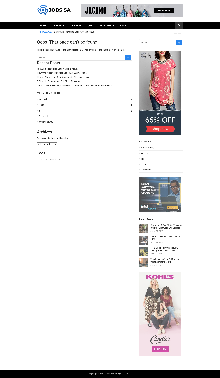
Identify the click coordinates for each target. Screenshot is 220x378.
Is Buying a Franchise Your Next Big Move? (74, 32)
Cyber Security (46, 121)
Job (90, 25)
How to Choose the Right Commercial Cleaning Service (63, 77)
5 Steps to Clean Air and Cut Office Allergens (58, 81)
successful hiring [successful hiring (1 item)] (53, 159)
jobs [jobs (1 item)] (40, 159)
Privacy (124, 25)
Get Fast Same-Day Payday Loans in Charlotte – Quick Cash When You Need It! (75, 85)
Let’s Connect (106, 25)
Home (43, 25)
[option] (117, 32)
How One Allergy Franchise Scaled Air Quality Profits (62, 73)
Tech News (58, 25)
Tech (41, 104)
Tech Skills (76, 25)
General (43, 99)
